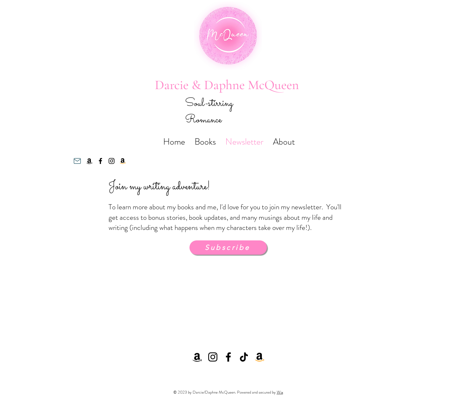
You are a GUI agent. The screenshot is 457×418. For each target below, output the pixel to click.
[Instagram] (112, 161)
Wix (280, 392)
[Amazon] (89, 161)
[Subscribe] (228, 247)
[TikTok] (244, 357)
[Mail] (77, 161)
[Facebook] (100, 161)
